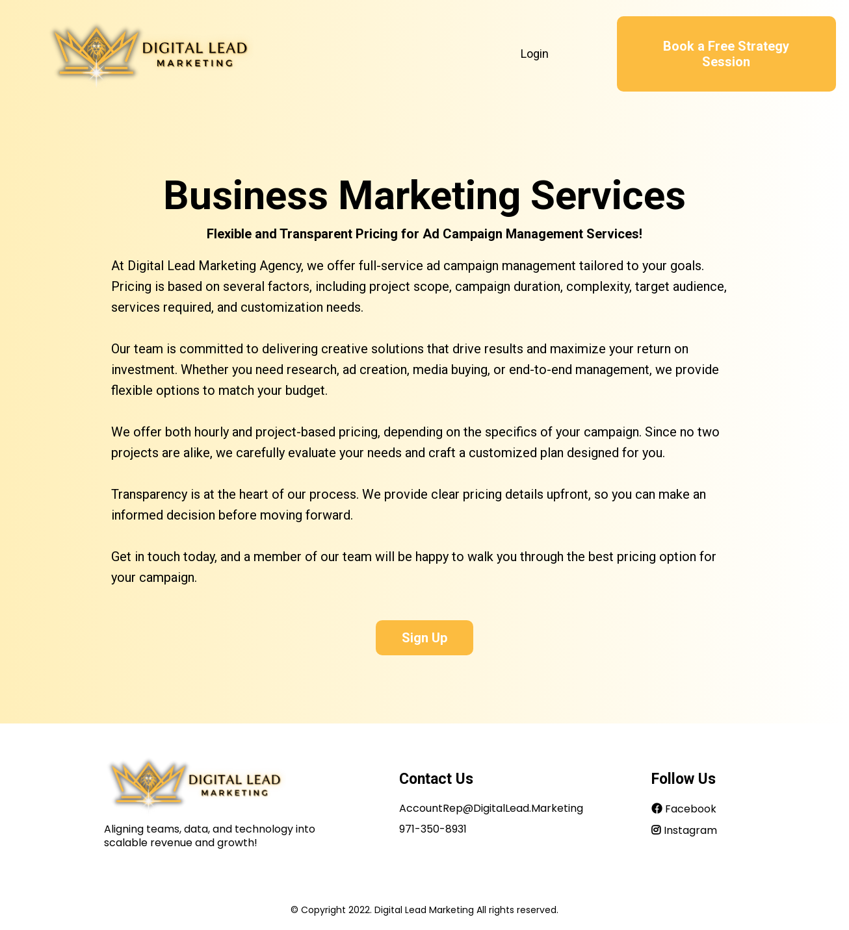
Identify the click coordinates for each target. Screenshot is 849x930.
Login (535, 53)
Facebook (690, 808)
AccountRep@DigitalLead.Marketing (491, 808)
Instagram (690, 830)
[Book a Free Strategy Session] (726, 54)
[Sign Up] (424, 634)
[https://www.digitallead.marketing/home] (150, 54)
